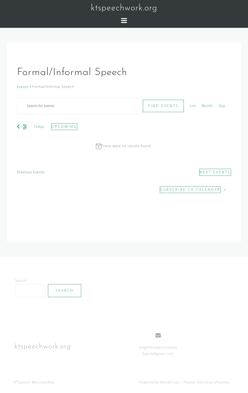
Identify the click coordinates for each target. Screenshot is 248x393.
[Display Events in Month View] (207, 106)
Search (21, 280)
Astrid (202, 382)
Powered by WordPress (159, 382)
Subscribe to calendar (190, 189)
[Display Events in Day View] (222, 106)
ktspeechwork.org (124, 8)
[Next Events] (24, 126)
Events (22, 87)
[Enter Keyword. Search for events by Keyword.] (80, 106)
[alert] (124, 146)
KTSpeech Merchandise (34, 382)
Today (39, 126)
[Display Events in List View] (193, 106)
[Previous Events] (18, 126)
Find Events (163, 105)
